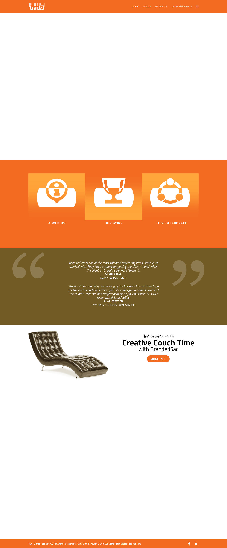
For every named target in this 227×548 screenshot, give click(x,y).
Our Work (160, 6)
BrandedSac (41, 543)
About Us (146, 6)
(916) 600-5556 (102, 543)
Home (135, 6)
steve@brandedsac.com (128, 543)
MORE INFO (158, 358)
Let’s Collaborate (180, 6)
